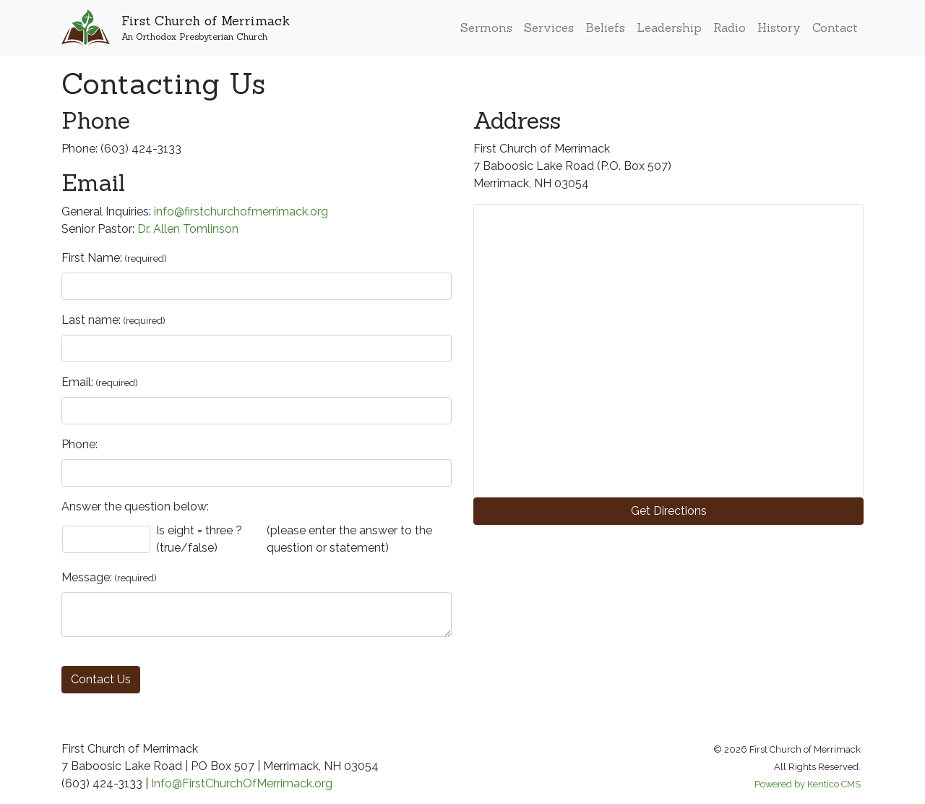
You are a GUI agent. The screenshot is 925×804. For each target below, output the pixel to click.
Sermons (486, 27)
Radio (729, 27)
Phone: (79, 444)
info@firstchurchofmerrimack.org (241, 211)
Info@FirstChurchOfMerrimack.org (241, 783)
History (779, 27)
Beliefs (605, 27)
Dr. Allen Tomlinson (187, 229)
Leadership (669, 27)
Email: (77, 382)
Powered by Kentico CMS (807, 784)
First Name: (91, 258)
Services (549, 27)
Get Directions (669, 511)
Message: (86, 577)
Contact (835, 27)
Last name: (91, 320)
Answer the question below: (135, 506)
